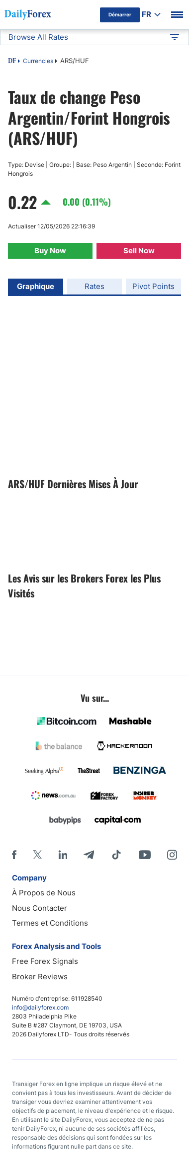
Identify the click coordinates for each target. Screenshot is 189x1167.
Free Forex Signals (45, 961)
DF (12, 61)
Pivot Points (153, 286)
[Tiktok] (116, 855)
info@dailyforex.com (40, 1007)
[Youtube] (145, 854)
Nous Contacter (39, 908)
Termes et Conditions (50, 923)
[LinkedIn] (62, 854)
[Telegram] (89, 854)
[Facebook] (14, 854)
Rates (94, 286)
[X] (37, 854)
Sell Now (139, 250)
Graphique (35, 286)
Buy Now (50, 250)
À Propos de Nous (44, 892)
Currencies (38, 61)
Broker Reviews (40, 976)
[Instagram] (172, 855)
